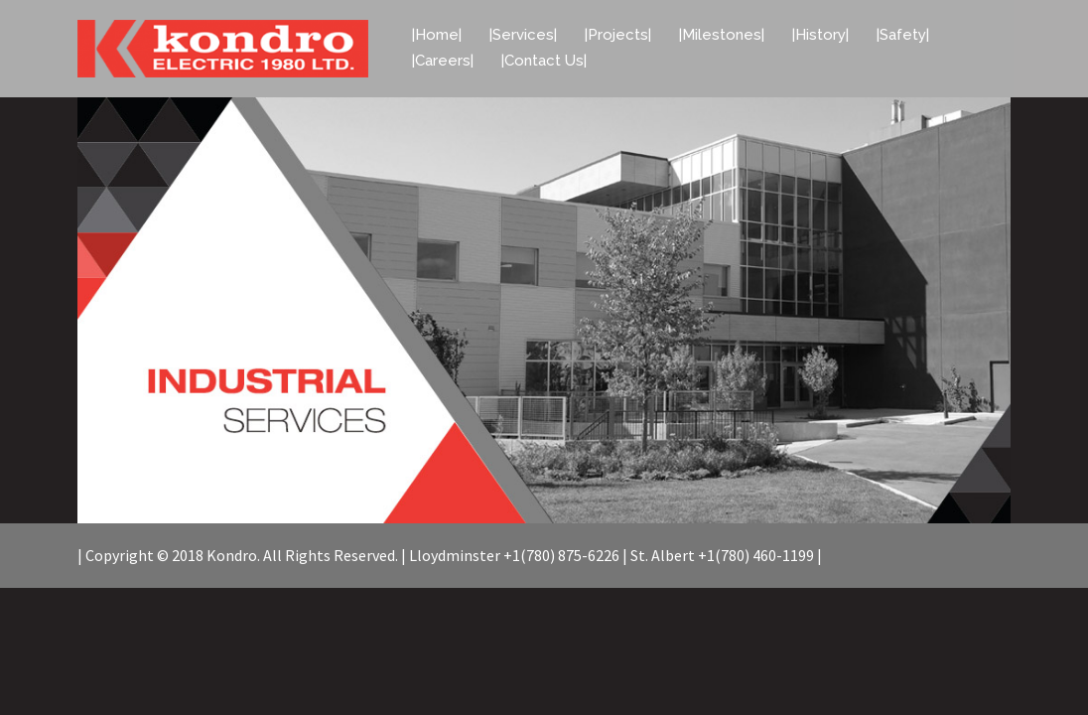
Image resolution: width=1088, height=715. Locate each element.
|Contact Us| (544, 61)
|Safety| (903, 35)
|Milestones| (721, 35)
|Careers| (443, 61)
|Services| (523, 35)
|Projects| (618, 35)
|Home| (437, 35)
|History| (820, 35)
